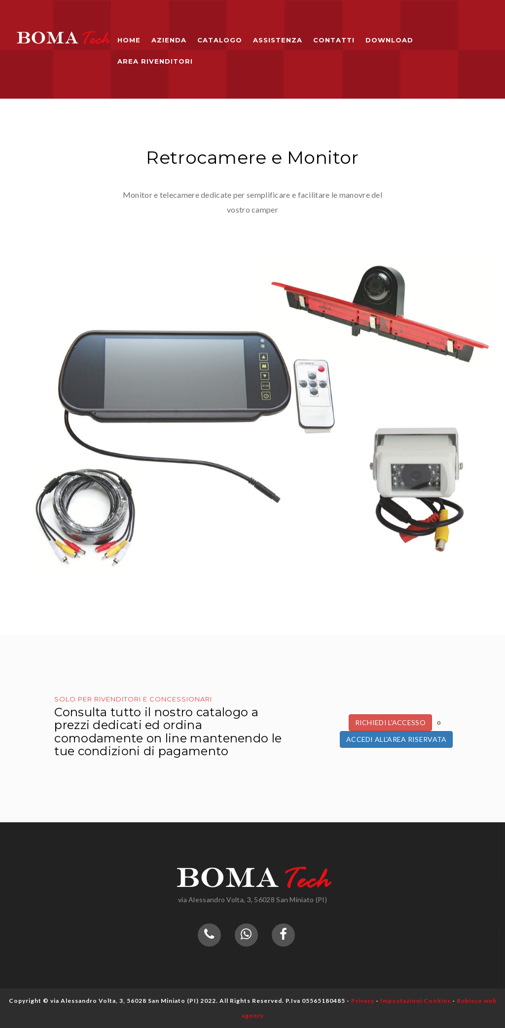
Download (389, 40)
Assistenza (277, 40)
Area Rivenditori (155, 61)
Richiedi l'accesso (390, 722)
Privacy (362, 1000)
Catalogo (219, 40)
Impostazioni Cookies (415, 1000)
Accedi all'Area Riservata (396, 739)
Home (129, 40)
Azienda (168, 40)
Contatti (334, 40)
